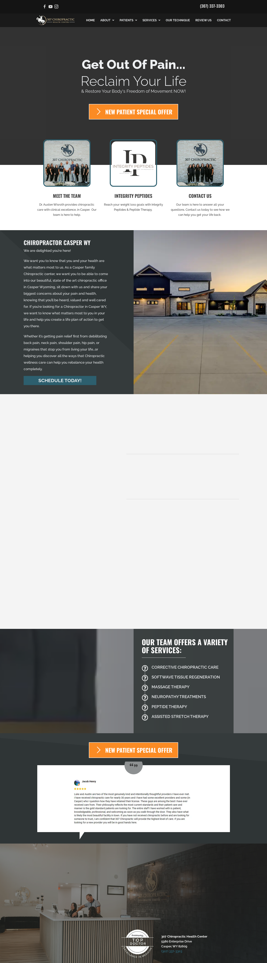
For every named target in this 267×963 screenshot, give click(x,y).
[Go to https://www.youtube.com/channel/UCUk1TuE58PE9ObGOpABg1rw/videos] (51, 7)
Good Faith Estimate (215, 950)
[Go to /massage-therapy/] (186, 664)
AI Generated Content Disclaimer (133, 957)
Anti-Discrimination (84, 950)
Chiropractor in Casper (82, 307)
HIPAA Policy (142, 950)
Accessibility (59, 950)
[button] (60, 380)
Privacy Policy (163, 950)
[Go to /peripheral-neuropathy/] (186, 674)
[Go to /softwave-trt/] (186, 654)
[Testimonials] (133, 774)
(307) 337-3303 (212, 6)
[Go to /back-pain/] (186, 644)
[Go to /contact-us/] (200, 179)
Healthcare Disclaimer (115, 950)
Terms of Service (187, 950)
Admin (43, 950)
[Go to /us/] (67, 179)
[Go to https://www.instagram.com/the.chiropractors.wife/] (56, 7)
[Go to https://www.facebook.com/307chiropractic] (45, 7)
